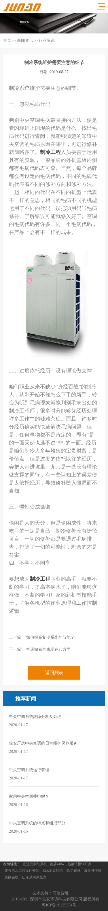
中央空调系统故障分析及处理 (35, 716)
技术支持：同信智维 (50, 893)
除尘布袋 (73, 871)
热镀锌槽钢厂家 (79, 864)
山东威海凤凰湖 (34, 877)
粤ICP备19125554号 (59, 905)
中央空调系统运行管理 (29, 770)
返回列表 (54, 672)
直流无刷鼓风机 (35, 864)
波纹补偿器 (92, 871)
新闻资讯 (25, 40)
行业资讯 (47, 40)
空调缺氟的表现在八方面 (48, 649)
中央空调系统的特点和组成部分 (37, 823)
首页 (7, 40)
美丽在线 (11, 877)
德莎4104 (57, 864)
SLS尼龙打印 (53, 871)
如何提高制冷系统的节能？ (50, 637)
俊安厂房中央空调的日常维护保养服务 (43, 743)
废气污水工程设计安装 (22, 871)
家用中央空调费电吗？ (29, 796)
